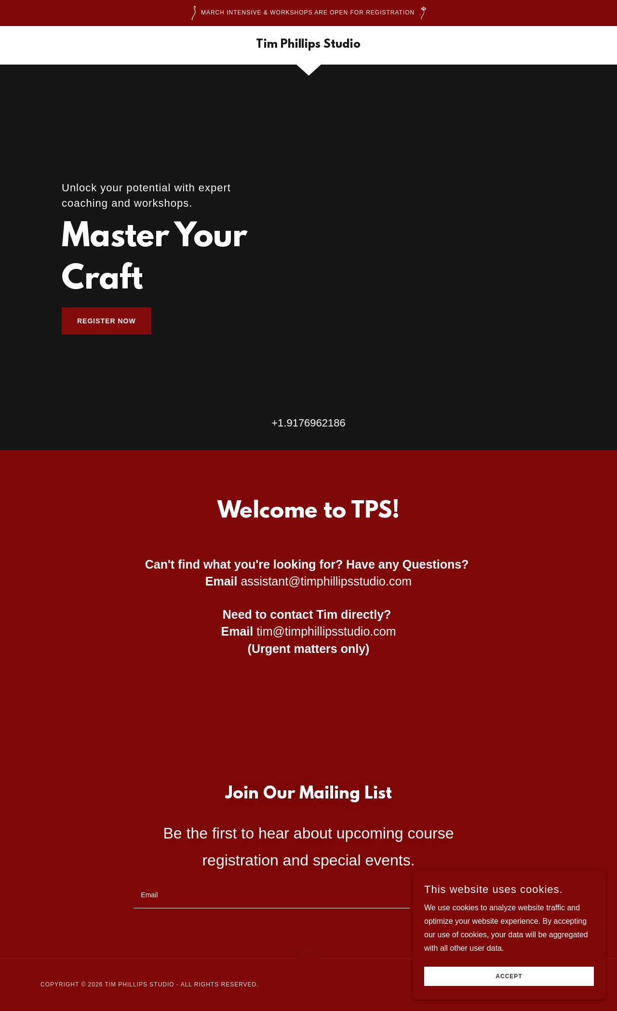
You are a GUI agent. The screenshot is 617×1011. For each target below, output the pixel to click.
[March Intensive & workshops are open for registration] (308, 13)
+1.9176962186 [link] (308, 423)
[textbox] (272, 894)
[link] (308, 45)
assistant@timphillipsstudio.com (326, 581)
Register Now (106, 321)
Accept (509, 976)
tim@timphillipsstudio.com (326, 631)
